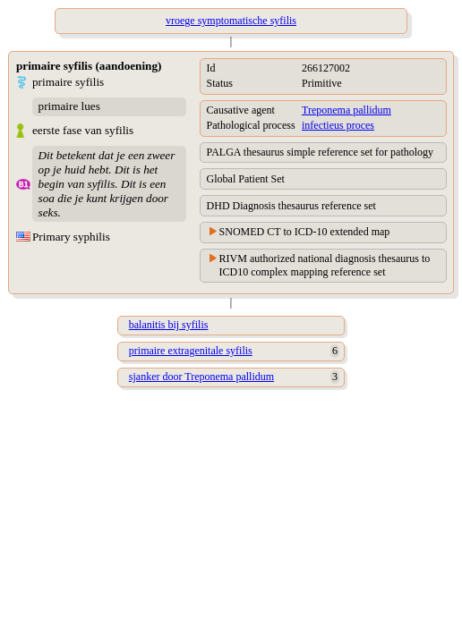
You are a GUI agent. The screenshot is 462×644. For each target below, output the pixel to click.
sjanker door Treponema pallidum (201, 376)
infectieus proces (338, 125)
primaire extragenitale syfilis (190, 350)
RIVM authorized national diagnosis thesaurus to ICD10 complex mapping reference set (325, 265)
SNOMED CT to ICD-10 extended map (304, 231)
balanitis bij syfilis (169, 324)
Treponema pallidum (346, 110)
